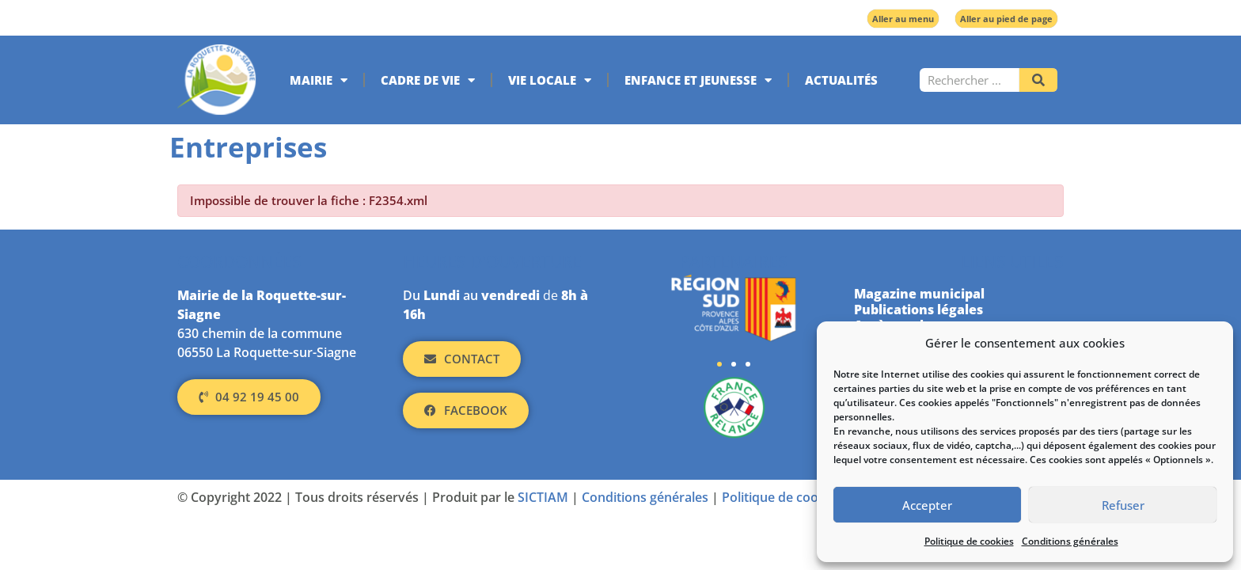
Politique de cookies (969, 541)
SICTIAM (543, 497)
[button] (719, 364)
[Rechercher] (1038, 80)
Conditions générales (1070, 541)
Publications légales (918, 309)
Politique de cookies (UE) (796, 497)
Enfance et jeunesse (698, 80)
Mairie (318, 80)
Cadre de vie (428, 80)
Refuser (1123, 505)
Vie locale (549, 80)
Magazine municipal (919, 294)
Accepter (927, 505)
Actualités (841, 80)
